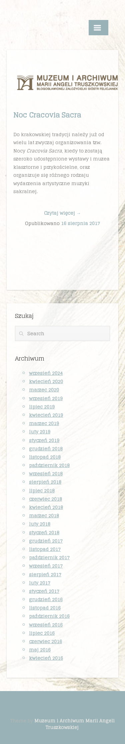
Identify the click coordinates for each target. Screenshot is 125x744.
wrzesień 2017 (46, 566)
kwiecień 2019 (46, 415)
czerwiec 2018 (45, 499)
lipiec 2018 (42, 490)
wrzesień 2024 (46, 373)
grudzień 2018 (46, 448)
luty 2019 (39, 431)
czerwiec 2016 (45, 641)
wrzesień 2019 (46, 398)
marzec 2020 (44, 389)
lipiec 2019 (42, 406)
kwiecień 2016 (46, 658)
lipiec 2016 (42, 633)
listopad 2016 (45, 608)
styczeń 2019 (44, 440)
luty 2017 (39, 583)
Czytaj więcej (62, 213)
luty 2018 (39, 524)
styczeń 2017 (44, 591)
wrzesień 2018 (46, 473)
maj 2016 (40, 649)
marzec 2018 (44, 515)
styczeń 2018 (44, 532)
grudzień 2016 (46, 599)
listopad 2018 (45, 457)
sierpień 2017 (45, 574)
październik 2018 (49, 465)
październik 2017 (49, 557)
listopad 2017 (45, 549)
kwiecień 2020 (46, 381)
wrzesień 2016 (46, 624)
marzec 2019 (44, 423)
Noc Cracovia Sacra (47, 115)
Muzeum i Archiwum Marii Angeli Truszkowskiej (74, 724)
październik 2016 (49, 616)
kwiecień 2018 (46, 507)
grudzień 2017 (46, 541)
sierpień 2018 (45, 482)
